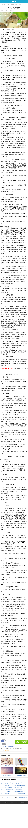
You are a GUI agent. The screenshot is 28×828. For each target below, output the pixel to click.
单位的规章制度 (18, 787)
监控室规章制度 (5, 793)
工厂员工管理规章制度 (20, 785)
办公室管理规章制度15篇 (7, 789)
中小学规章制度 (5, 785)
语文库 (12, 802)
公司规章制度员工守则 (20, 791)
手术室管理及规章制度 (20, 793)
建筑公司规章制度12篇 (6, 787)
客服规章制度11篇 (5, 791)
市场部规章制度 (18, 783)
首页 (7, 4)
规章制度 (18, 4)
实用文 (12, 4)
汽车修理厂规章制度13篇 (7, 783)
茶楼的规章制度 (18, 789)
